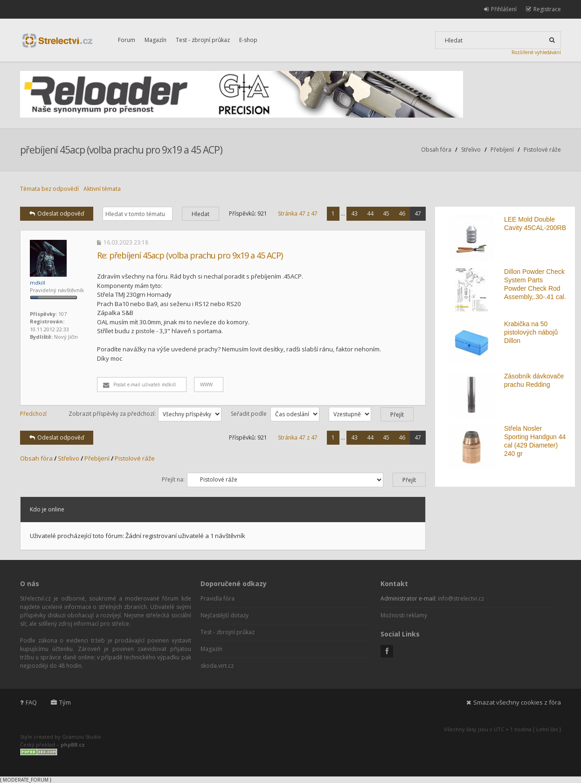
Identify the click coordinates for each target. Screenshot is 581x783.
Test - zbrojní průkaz (203, 40)
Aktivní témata (102, 189)
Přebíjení (502, 150)
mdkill (37, 282)
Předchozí (33, 414)
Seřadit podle (275, 414)
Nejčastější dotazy (225, 615)
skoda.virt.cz (217, 666)
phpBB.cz (73, 744)
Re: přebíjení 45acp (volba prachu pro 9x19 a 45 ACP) (190, 255)
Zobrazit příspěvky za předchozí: (145, 414)
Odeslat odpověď (56, 213)
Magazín (155, 40)
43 (354, 213)
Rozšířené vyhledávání (536, 52)
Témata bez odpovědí (49, 189)
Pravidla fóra (218, 598)
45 (386, 213)
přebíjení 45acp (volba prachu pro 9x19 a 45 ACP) (121, 149)
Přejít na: (173, 479)
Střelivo (471, 150)
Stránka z (298, 213)
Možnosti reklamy (403, 615)
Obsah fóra (436, 150)
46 (402, 213)
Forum (126, 40)
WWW (206, 384)
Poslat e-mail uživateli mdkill (139, 384)
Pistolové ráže (542, 150)
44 (370, 213)
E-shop (248, 40)
